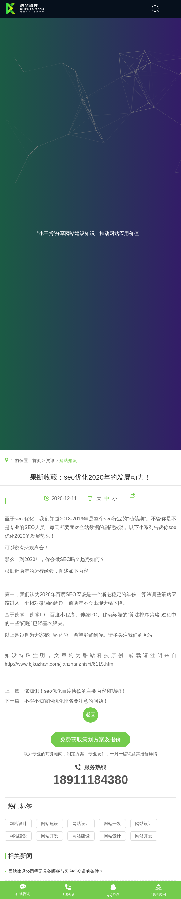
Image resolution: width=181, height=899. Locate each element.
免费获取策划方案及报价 (90, 739)
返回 (90, 714)
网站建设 (49, 823)
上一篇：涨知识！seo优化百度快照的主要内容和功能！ (65, 691)
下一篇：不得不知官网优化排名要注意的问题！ (56, 701)
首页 (36, 460)
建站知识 (68, 460)
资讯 (50, 460)
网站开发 (112, 823)
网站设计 (18, 823)
